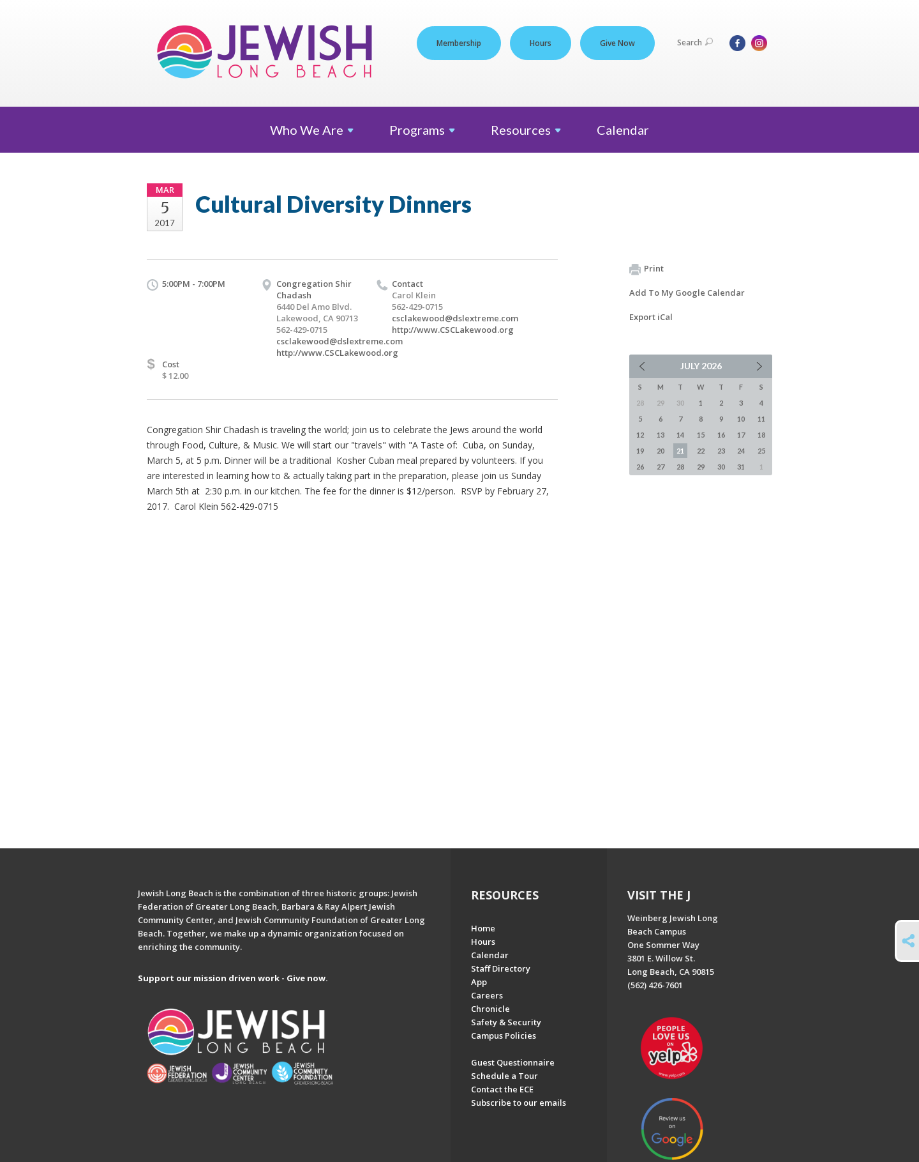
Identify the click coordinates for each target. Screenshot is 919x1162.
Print (646, 269)
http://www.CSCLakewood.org (337, 352)
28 (680, 467)
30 (721, 467)
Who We (312, 129)
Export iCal (651, 317)
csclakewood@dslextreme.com (339, 341)
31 (741, 467)
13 (660, 435)
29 (701, 467)
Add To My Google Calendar (687, 292)
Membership (459, 43)
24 (741, 451)
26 (640, 467)
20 (660, 451)
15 (701, 435)
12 (640, 435)
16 (721, 435)
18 (761, 435)
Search (695, 42)
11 (761, 419)
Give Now (617, 43)
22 (701, 451)
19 (640, 451)
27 (660, 467)
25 (761, 451)
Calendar (623, 129)
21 (680, 451)
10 (741, 419)
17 (741, 435)
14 (680, 435)
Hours (540, 43)
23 (721, 451)
